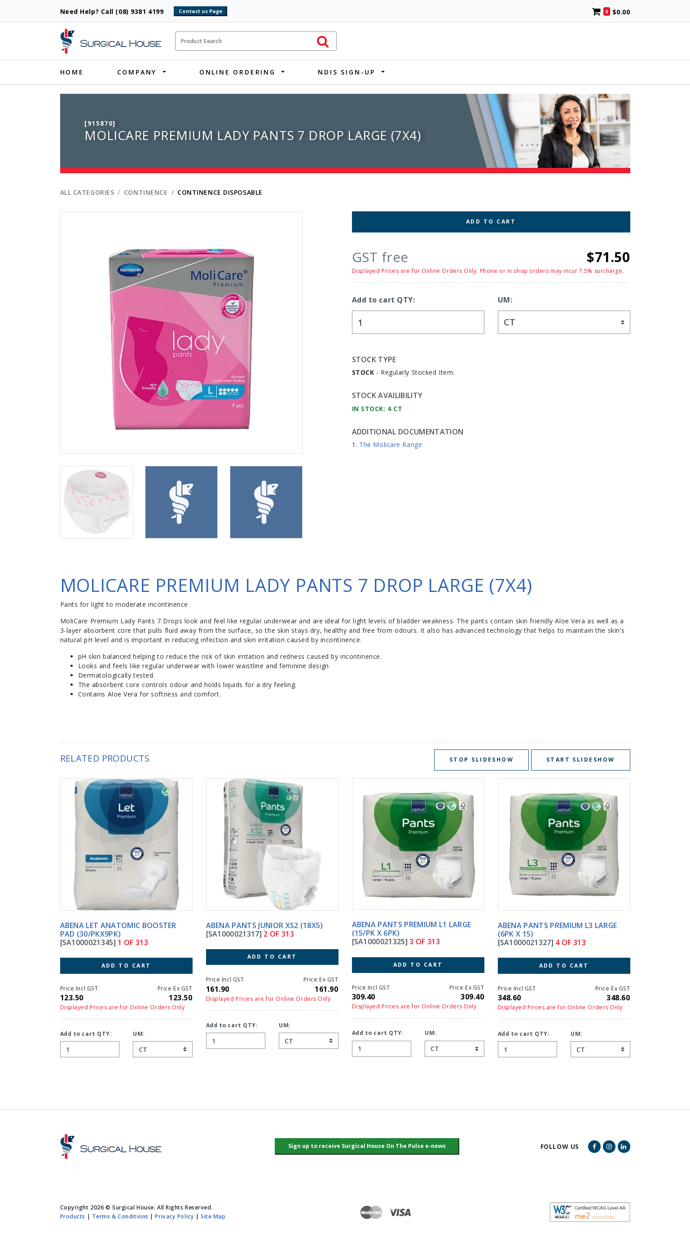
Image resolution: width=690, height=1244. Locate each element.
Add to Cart (491, 221)
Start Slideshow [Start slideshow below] (580, 759)
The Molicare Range (390, 444)
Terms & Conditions (120, 1216)
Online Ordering (237, 72)
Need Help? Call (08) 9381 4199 (116, 11)
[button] (367, 1146)
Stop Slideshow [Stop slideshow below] (481, 759)
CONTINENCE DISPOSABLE (220, 192)
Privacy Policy (174, 1216)
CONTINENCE (146, 192)
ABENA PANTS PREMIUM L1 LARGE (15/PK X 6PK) (411, 929)
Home (72, 72)
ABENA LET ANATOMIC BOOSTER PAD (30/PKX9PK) (118, 929)
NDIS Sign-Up (346, 72)
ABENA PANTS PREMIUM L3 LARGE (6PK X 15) (557, 929)
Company (137, 72)
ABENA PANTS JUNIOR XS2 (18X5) (264, 925)
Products (72, 1216)
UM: (505, 300)
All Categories (87, 192)
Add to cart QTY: (383, 300)
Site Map (213, 1216)
